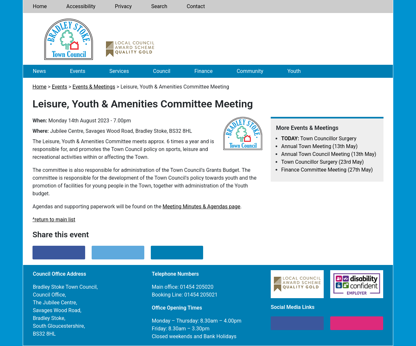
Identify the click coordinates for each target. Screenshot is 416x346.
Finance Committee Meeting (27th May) (327, 170)
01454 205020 (197, 287)
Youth (294, 71)
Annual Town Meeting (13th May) (319, 146)
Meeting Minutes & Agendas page (201, 206)
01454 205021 (201, 295)
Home (40, 6)
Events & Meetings (93, 87)
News (39, 71)
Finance (203, 71)
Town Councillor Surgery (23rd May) (322, 162)
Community (250, 71)
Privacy (123, 6)
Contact (196, 6)
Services (119, 71)
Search (159, 6)
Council (161, 71)
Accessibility (81, 6)
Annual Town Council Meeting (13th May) (328, 154)
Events (77, 71)
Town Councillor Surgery (318, 138)
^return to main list (53, 219)
